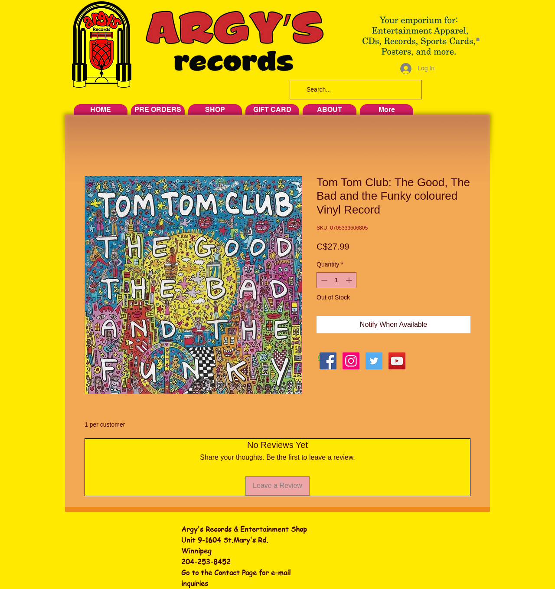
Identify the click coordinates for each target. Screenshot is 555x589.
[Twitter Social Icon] (374, 360)
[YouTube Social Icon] (396, 360)
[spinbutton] (336, 280)
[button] (478, 39)
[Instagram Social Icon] (351, 360)
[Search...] (355, 89)
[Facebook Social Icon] (328, 360)
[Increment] (349, 280)
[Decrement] (323, 280)
